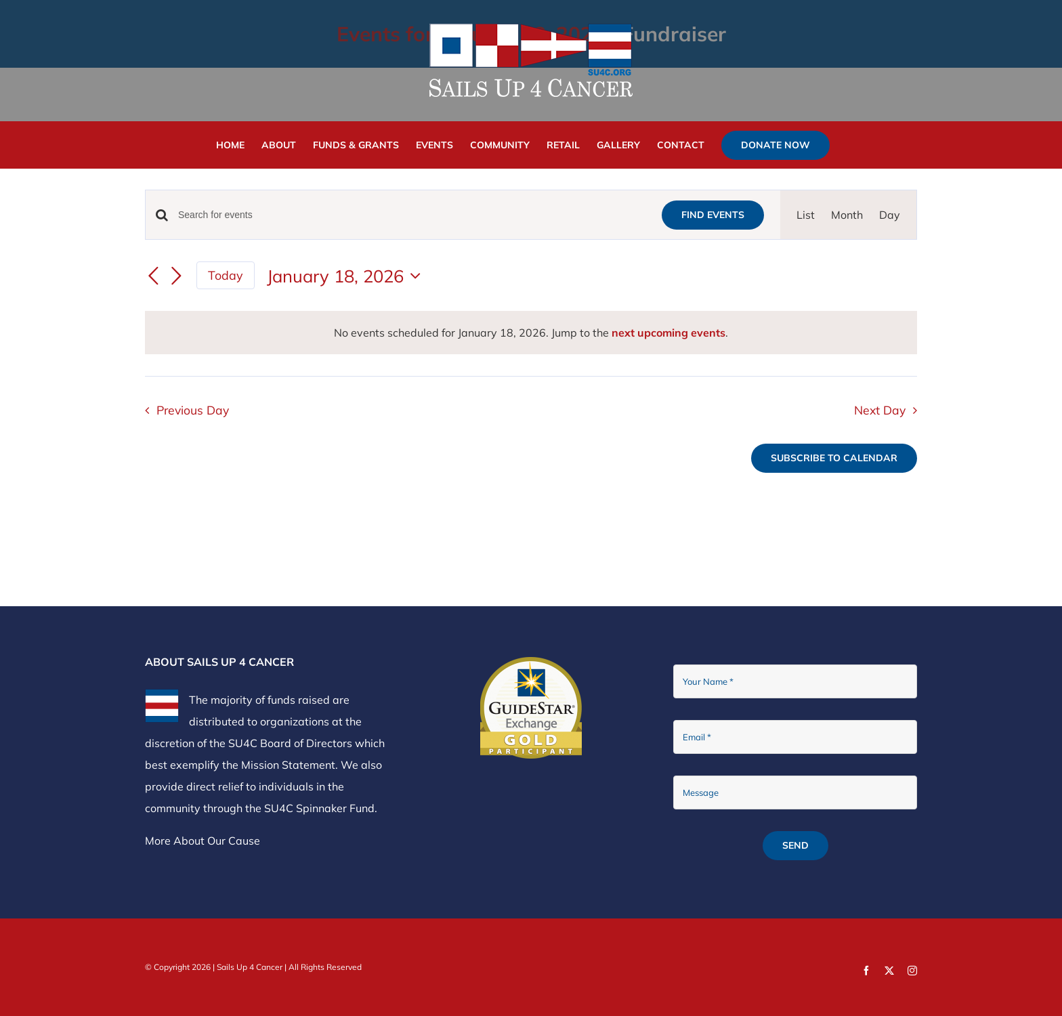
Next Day (880, 409)
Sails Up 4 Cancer (249, 967)
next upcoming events (668, 332)
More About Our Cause (202, 840)
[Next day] (176, 277)
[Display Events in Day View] (889, 214)
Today (225, 275)
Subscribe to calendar (834, 458)
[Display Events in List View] (805, 214)
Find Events (712, 215)
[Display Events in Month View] (847, 214)
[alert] (531, 332)
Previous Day (192, 409)
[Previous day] (153, 277)
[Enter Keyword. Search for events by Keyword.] (411, 215)
